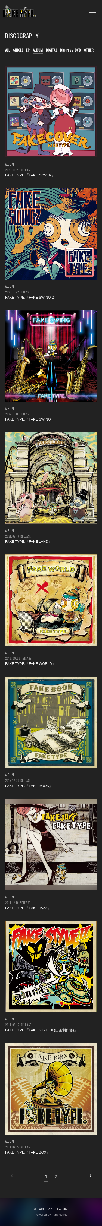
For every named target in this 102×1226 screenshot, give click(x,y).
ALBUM (38, 50)
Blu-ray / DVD (70, 50)
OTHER (89, 50)
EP (28, 50)
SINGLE (18, 50)
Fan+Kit (62, 1209)
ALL (7, 50)
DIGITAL (51, 50)
